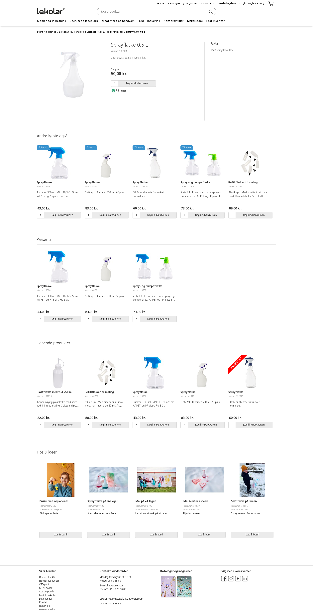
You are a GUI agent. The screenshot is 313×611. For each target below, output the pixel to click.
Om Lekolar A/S (47, 577)
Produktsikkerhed (48, 595)
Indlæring (153, 21)
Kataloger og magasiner (182, 3)
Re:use (160, 3)
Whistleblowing (47, 610)
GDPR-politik (45, 588)
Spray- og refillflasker (110, 31)
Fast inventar (215, 21)
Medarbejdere (227, 3)
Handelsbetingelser (49, 581)
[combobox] (156, 11)
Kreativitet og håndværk (118, 21)
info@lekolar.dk (115, 586)
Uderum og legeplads (83, 21)
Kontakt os (208, 3)
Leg (141, 21)
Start (40, 31)
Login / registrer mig (252, 3)
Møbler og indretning (51, 21)
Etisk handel (45, 599)
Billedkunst (65, 31)
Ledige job (44, 606)
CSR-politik (45, 584)
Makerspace (195, 21)
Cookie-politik (46, 592)
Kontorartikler (174, 21)
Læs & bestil (60, 534)
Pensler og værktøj (85, 31)
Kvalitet (43, 602)
